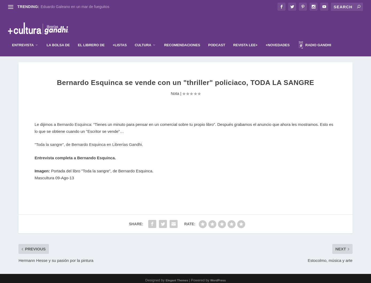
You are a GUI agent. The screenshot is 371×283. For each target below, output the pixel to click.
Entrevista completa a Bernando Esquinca (74, 154)
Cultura (143, 37)
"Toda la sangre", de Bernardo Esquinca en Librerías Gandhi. (88, 141)
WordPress (218, 276)
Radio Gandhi (315, 38)
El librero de (91, 37)
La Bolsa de (58, 37)
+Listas (120, 37)
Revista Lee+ (245, 37)
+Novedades (277, 37)
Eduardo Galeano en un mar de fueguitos (75, 7)
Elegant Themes (177, 276)
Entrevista (23, 37)
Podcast (216, 37)
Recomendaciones (182, 37)
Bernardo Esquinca (74, 121)
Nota (175, 90)
